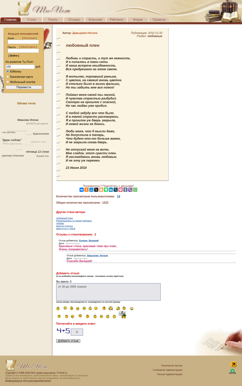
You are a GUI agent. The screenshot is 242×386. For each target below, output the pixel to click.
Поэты (53, 19)
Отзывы (74, 19)
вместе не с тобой (65, 228)
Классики (95, 19)
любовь (60, 223)
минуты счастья (64, 226)
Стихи (31, 19)
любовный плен (64, 218)
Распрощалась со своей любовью (74, 220)
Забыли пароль (28, 47)
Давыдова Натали (97, 255)
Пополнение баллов (172, 365)
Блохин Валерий (88, 240)
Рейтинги (116, 19)
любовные (155, 36)
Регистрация (29, 38)
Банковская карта (19, 76)
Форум (138, 19)
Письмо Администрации (169, 374)
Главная (11, 19)
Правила (159, 19)
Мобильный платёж (20, 82)
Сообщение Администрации (167, 370)
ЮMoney (13, 71)
